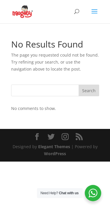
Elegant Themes (54, 146)
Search (89, 90)
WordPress (55, 153)
